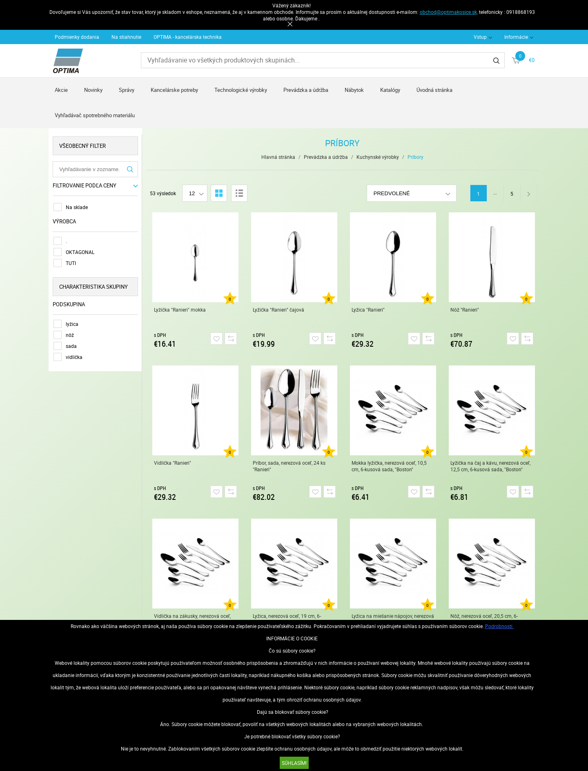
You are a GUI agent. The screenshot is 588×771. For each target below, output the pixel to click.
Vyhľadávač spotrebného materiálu (95, 115)
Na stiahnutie (126, 36)
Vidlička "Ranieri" (172, 462)
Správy (126, 90)
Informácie (516, 36)
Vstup (480, 36)
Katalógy (390, 90)
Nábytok (354, 90)
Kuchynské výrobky (378, 157)
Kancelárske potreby (174, 90)
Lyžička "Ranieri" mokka (180, 309)
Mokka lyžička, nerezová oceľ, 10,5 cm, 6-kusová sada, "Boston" (389, 465)
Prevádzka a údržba (305, 90)
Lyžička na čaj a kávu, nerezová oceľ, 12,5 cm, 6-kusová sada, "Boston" (490, 465)
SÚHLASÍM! (294, 763)
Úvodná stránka (434, 90)
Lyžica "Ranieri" (368, 309)
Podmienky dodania (77, 36)
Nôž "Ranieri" (464, 309)
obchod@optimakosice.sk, (449, 12)
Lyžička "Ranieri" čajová (278, 309)
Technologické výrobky (240, 90)
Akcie (61, 90)
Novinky (93, 90)
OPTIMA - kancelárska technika (188, 36)
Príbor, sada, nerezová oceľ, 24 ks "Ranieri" (289, 465)
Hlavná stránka (279, 157)
